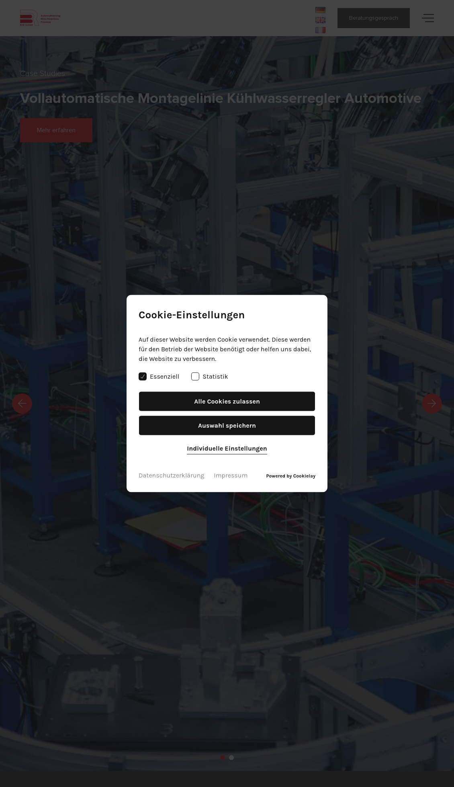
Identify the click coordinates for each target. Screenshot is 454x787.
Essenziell (159, 377)
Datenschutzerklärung (171, 475)
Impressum (230, 475)
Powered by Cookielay (290, 476)
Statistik (209, 377)
